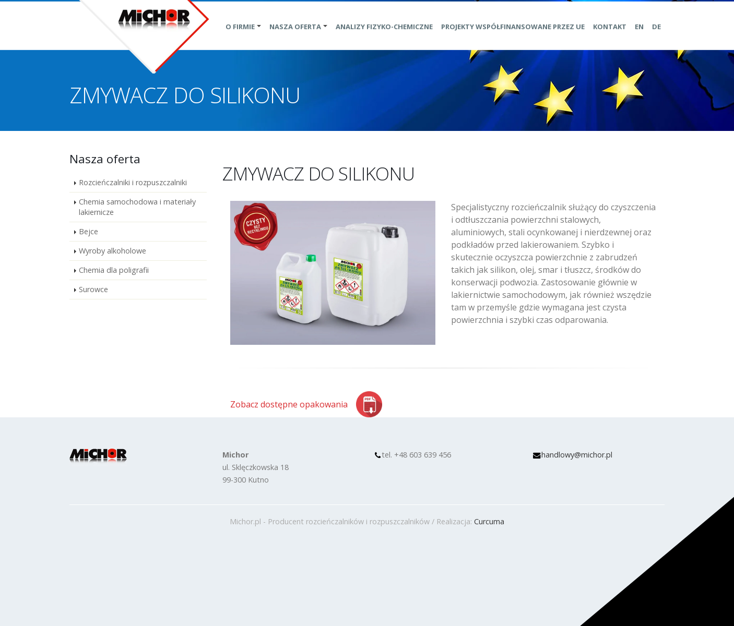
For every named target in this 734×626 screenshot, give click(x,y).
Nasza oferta (295, 38)
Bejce (88, 231)
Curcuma (489, 521)
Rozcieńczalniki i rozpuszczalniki (133, 182)
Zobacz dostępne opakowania (289, 404)
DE (656, 38)
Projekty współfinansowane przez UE (513, 38)
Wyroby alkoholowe (112, 251)
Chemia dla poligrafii (114, 270)
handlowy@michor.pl (576, 455)
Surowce (93, 289)
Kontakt (609, 38)
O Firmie (240, 38)
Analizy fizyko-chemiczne (384, 38)
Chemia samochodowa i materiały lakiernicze (137, 207)
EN (639, 38)
